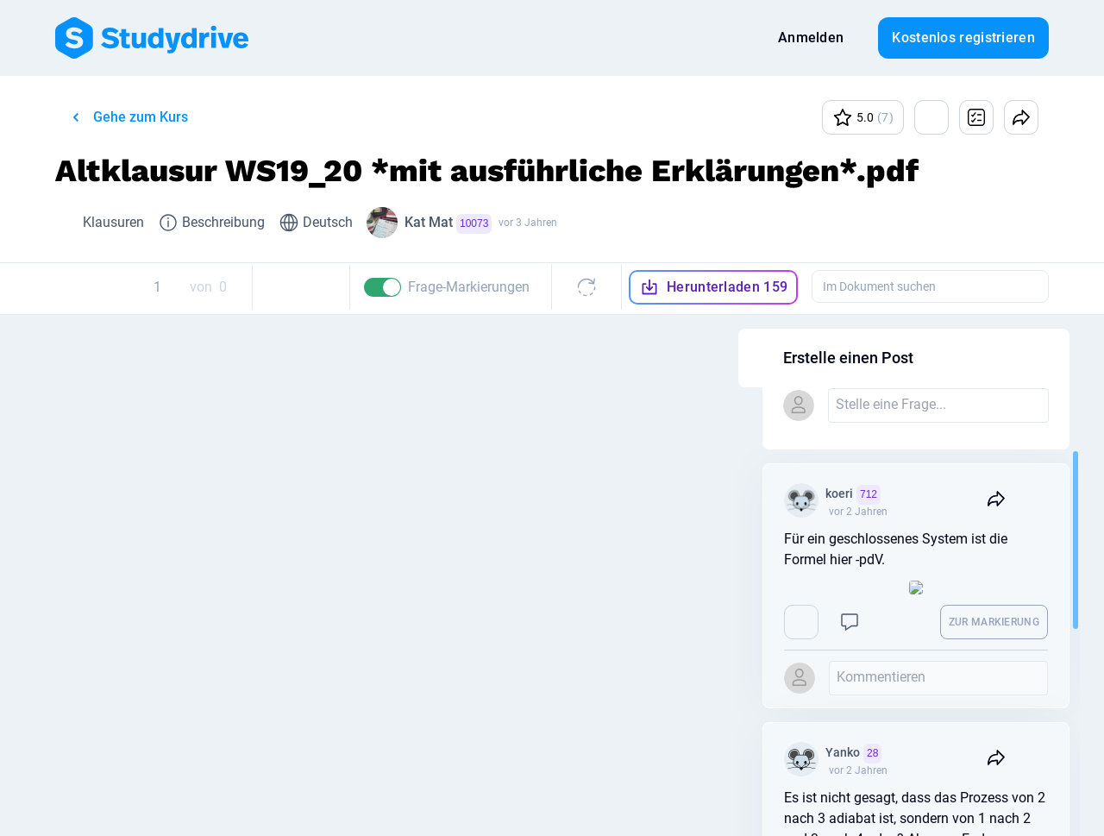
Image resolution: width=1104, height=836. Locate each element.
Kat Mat (448, 224)
